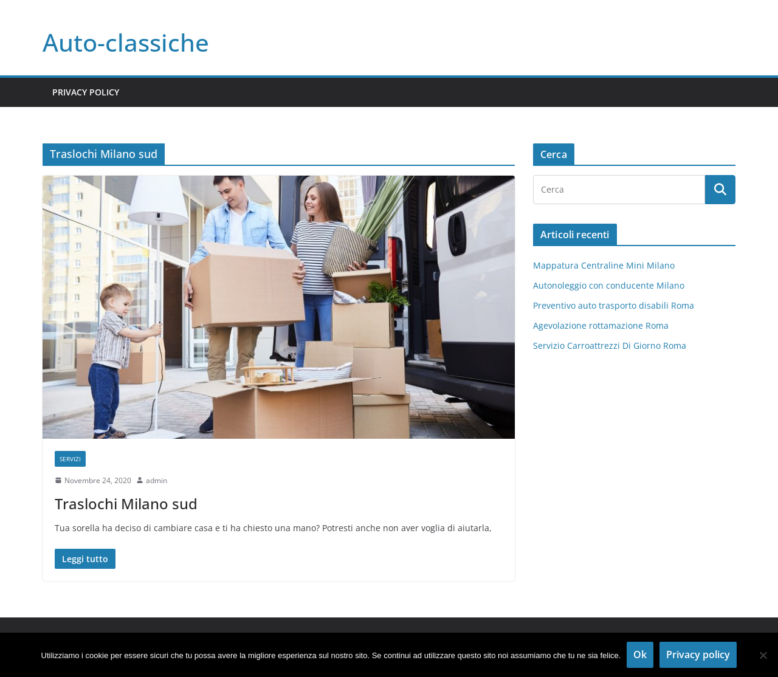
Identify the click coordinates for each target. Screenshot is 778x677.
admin (156, 480)
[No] (763, 655)
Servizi (70, 459)
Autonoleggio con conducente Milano (608, 285)
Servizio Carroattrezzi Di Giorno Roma (609, 345)
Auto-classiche (126, 42)
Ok (640, 654)
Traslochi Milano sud (126, 503)
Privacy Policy (85, 92)
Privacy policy (698, 654)
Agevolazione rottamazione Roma (601, 325)
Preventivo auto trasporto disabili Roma (613, 305)
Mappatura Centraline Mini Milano (604, 265)
